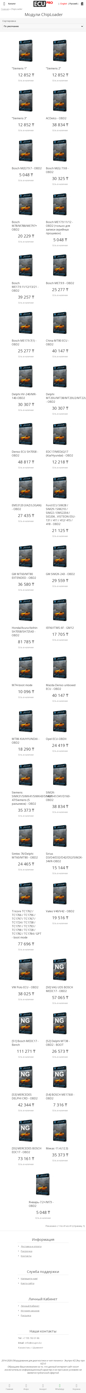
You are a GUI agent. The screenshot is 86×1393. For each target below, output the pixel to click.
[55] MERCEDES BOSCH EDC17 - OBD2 (26, 1150)
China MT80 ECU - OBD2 (57, 342)
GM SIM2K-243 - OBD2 (60, 574)
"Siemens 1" (19, 68)
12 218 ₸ (60, 462)
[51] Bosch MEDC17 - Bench (25, 1043)
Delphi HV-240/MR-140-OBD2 (24, 396)
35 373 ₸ (26, 810)
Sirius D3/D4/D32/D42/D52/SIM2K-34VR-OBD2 (61, 857)
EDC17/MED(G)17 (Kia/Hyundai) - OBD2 (59, 453)
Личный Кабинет (30, 1305)
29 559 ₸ (60, 580)
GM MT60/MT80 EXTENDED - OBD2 (24, 576)
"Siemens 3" (19, 118)
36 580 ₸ (26, 584)
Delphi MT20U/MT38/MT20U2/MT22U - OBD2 (61, 398)
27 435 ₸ (26, 515)
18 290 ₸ (26, 749)
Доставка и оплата (31, 1246)
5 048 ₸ (26, 174)
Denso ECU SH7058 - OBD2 (25, 453)
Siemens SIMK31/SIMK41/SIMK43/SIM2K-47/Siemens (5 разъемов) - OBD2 (27, 798)
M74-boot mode (22, 685)
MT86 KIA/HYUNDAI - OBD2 (25, 740)
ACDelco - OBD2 (56, 118)
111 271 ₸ (26, 1051)
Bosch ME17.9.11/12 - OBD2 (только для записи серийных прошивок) (59, 227)
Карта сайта (27, 1283)
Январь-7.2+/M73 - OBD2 (41, 1204)
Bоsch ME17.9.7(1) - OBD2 (24, 342)
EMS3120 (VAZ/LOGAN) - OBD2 (26, 507)
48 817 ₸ (26, 462)
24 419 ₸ (60, 745)
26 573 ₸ (60, 1051)
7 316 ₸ (60, 1105)
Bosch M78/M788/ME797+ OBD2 (24, 225)
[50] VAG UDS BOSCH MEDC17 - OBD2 (59, 989)
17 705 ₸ (60, 634)
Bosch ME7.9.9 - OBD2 (60, 283)
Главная (5, 9)
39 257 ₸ (26, 297)
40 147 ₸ (60, 351)
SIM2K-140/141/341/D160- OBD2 (58, 796)
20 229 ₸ (26, 236)
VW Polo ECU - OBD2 (25, 987)
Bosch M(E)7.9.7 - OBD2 (27, 168)
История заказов (30, 1310)
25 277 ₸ (60, 289)
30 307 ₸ (26, 404)
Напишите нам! (29, 1278)
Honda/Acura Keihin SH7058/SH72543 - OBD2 (24, 631)
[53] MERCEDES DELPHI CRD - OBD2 (25, 1096)
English (63, 4)
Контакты (26, 1255)
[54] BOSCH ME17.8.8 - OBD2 (60, 1096)
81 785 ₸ (26, 641)
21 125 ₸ (60, 530)
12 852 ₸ (26, 75)
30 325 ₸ (60, 178)
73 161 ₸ (26, 1158)
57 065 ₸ (60, 997)
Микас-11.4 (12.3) (57, 1148)
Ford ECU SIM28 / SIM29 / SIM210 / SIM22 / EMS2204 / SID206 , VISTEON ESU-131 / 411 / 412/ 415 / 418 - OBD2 (61, 514)
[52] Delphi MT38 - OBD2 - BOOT (58, 1043)
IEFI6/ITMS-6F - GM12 (60, 628)
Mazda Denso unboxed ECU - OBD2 (60, 687)
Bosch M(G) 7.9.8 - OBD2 (57, 170)
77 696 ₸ (26, 944)
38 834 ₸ (60, 124)
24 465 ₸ (26, 864)
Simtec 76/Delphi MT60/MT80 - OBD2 (25, 855)
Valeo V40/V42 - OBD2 (60, 911)
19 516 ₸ (60, 917)
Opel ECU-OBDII (56, 739)
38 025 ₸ (26, 993)
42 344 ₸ (26, 1105)
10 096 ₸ (26, 691)
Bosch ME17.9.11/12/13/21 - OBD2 (25, 286)
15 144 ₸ (60, 867)
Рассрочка (26, 1251)
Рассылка (26, 1315)
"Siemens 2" (53, 68)
